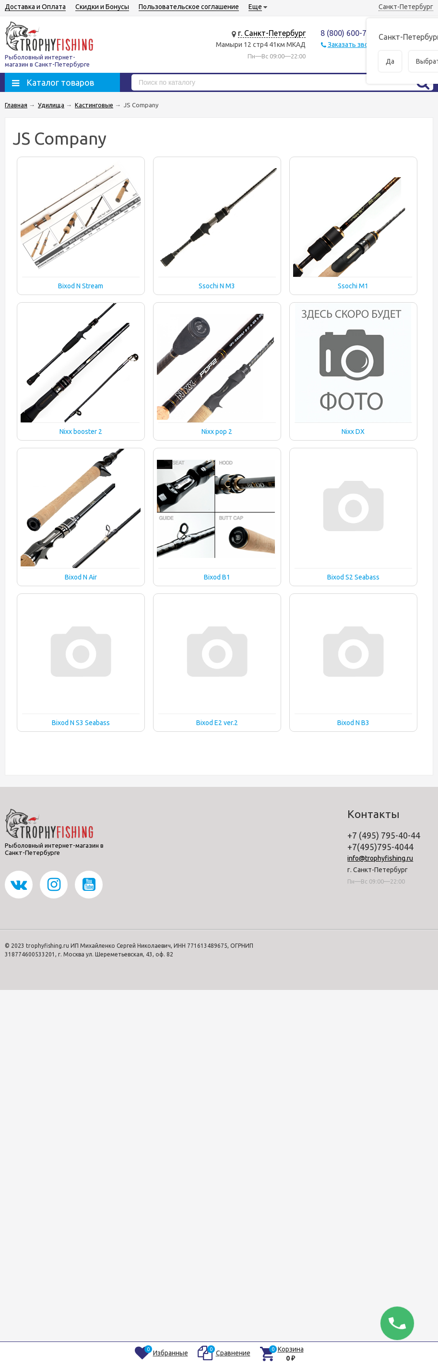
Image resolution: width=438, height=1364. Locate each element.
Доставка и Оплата (35, 7)
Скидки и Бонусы (102, 7)
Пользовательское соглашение (189, 7)
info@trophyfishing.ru (380, 858)
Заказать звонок (353, 44)
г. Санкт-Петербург (272, 33)
